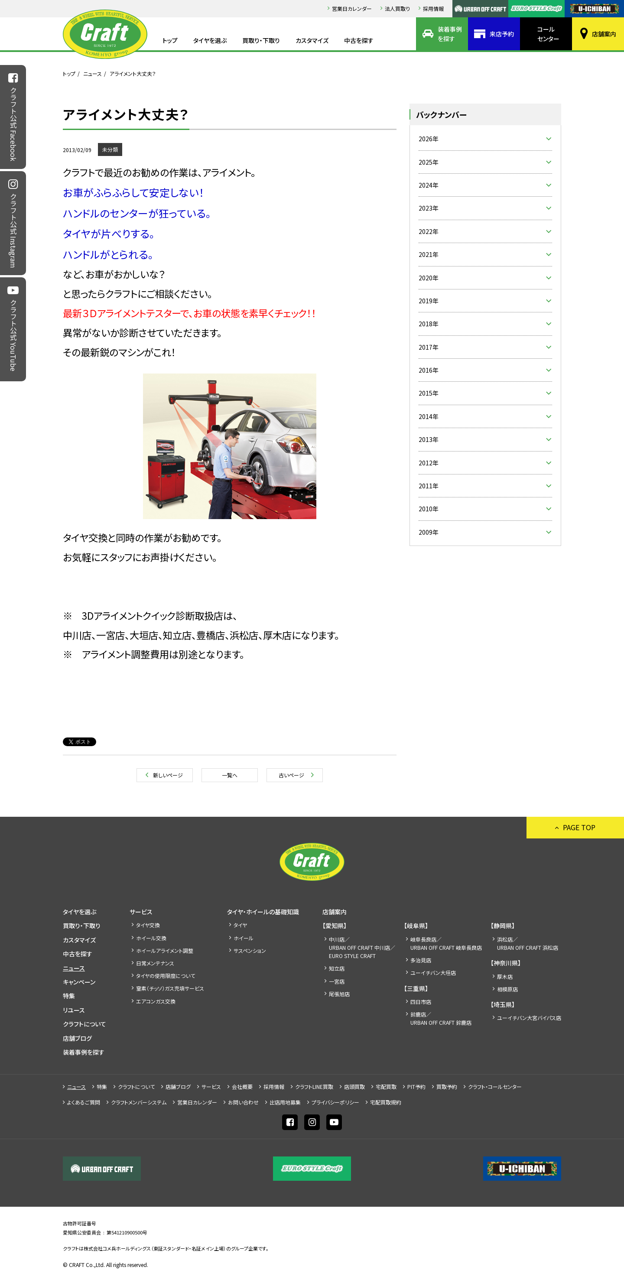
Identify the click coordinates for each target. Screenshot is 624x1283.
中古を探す (359, 40)
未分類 (110, 149)
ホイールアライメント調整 (164, 950)
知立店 (336, 968)
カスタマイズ (312, 40)
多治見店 (420, 960)
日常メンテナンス (155, 963)
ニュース (92, 73)
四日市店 (420, 1001)
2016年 (429, 370)
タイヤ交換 (148, 925)
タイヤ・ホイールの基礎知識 (263, 911)
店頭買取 (354, 1086)
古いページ (291, 775)
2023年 (429, 208)
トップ (170, 40)
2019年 (429, 300)
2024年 (429, 185)
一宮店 (336, 981)
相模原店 (507, 989)
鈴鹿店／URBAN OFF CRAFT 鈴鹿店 (440, 1018)
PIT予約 (416, 1086)
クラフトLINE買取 (314, 1086)
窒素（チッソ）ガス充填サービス (170, 988)
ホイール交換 (151, 938)
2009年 (429, 532)
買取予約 (446, 1086)
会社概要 (242, 1086)
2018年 (429, 323)
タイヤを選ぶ (210, 40)
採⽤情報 (433, 8)
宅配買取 (386, 1086)
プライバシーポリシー (335, 1102)
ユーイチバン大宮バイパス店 (529, 1017)
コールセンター (548, 34)
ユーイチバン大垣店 (433, 972)
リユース (74, 1010)
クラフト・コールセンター (495, 1086)
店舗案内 (604, 33)
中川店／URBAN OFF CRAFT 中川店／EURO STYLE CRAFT (362, 947)
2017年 (429, 347)
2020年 (429, 277)
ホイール (244, 938)
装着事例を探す (450, 34)
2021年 (429, 254)
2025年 (429, 162)
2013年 (429, 439)
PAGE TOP (579, 827)
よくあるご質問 (83, 1102)
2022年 (429, 231)
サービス (141, 911)
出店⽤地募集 (285, 1102)
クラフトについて (84, 1024)
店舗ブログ (77, 1038)
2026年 (429, 138)
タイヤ (240, 925)
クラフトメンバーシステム (138, 1102)
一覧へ (229, 775)
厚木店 (505, 976)
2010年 (429, 508)
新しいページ (168, 775)
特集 (69, 995)
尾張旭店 (339, 993)
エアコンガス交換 (156, 1001)
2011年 (429, 485)
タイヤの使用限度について (165, 975)
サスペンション (250, 950)
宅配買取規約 (385, 1102)
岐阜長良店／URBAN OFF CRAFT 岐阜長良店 (446, 943)
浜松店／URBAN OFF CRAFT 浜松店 (527, 943)
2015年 (429, 393)
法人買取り (397, 8)
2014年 (429, 416)
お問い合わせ (243, 1102)
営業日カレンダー (352, 8)
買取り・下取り (261, 40)
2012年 (429, 462)
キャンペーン (79, 982)
